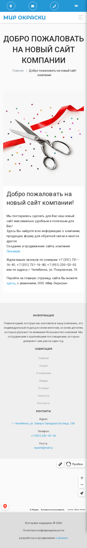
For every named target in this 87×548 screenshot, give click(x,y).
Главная (18, 70)
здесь (11, 283)
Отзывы (43, 388)
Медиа (43, 380)
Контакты (43, 403)
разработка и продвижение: (43, 538)
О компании (43, 373)
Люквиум (13, 251)
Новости (43, 395)
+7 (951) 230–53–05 (43, 435)
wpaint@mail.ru (43, 447)
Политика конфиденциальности (43, 530)
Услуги (43, 365)
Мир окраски (24, 17)
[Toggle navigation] (80, 17)
